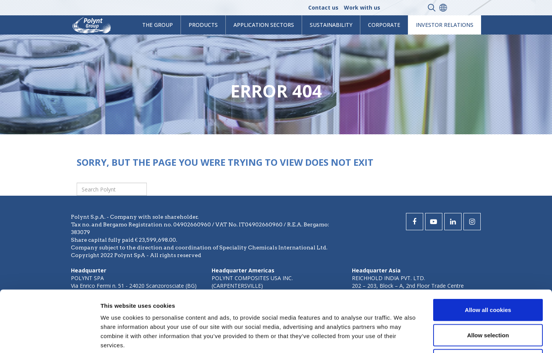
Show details (402, 338)
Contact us (323, 7)
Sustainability (331, 24)
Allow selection (488, 277)
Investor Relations (444, 24)
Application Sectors (263, 24)
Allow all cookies (488, 252)
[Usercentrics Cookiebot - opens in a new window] (49, 338)
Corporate (384, 24)
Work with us (362, 7)
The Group (157, 24)
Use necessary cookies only (488, 302)
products (203, 24)
